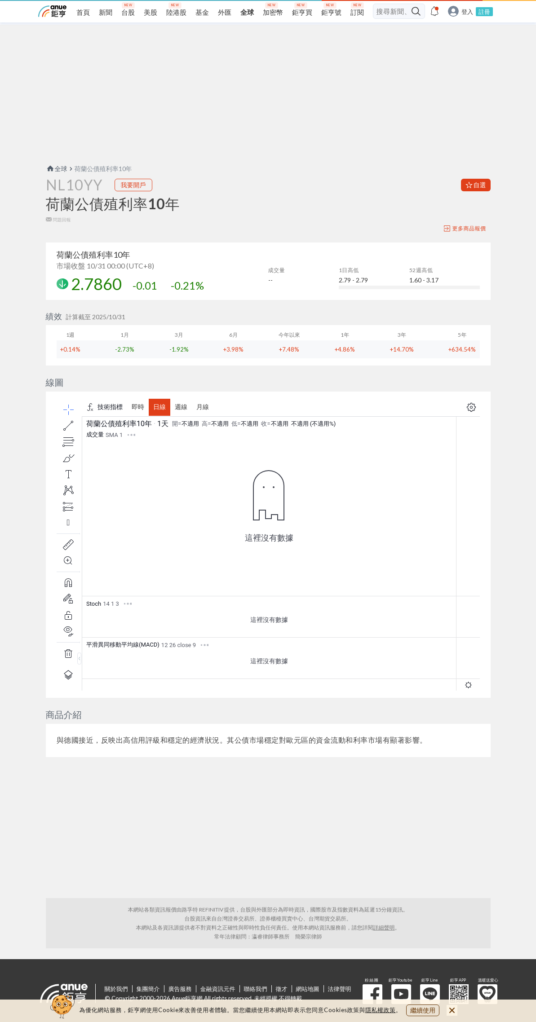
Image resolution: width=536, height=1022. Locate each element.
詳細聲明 (384, 927)
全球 (56, 168)
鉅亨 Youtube (401, 994)
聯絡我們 (255, 988)
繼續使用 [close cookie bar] (422, 1010)
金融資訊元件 (217, 988)
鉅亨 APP (459, 994)
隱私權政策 (380, 1009)
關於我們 (116, 988)
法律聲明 (339, 988)
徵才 (282, 988)
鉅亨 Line (430, 994)
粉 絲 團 (372, 994)
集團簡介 (148, 988)
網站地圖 (307, 988)
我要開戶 (133, 185)
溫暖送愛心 (487, 994)
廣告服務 (180, 988)
